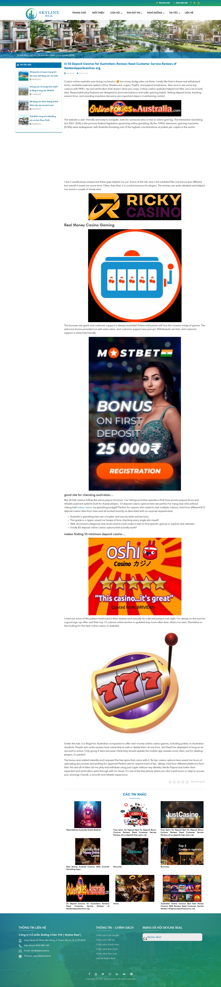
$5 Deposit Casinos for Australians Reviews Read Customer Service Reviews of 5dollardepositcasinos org (87, 906)
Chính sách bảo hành (107, 949)
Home (116, 904)
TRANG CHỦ (164, 3)
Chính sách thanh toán (107, 945)
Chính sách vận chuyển (107, 935)
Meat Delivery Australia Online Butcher (83, 830)
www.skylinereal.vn (42, 956)
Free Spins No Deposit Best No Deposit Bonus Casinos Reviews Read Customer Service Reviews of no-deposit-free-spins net (134, 832)
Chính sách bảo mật (106, 954)
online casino (84, 507)
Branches (117, 867)
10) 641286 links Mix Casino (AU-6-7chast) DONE (52, 55)
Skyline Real (22, 55)
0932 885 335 (182, 3)
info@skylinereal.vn (40, 951)
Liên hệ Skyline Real (105, 958)
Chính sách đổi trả (105, 940)
